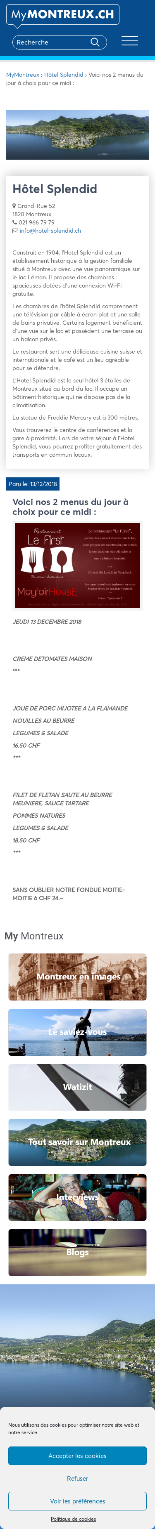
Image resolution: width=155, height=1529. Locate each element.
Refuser (77, 1478)
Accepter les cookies (77, 1456)
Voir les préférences (77, 1501)
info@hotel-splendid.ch (50, 230)
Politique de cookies (73, 1519)
